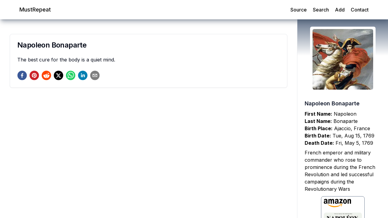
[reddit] (46, 75)
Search (321, 10)
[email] (95, 75)
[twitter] (58, 75)
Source (298, 10)
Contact (360, 10)
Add (340, 10)
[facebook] (22, 75)
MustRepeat (35, 9)
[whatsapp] (70, 75)
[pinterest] (34, 75)
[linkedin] (83, 75)
